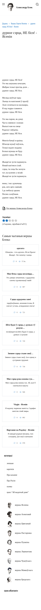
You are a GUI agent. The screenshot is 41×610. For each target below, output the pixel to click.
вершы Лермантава (23, 551)
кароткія (10, 469)
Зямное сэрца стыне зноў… (20, 353)
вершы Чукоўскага (23, 561)
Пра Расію (11, 481)
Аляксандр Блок (24, 7)
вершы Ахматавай (23, 514)
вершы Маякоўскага (24, 570)
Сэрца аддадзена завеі (20, 299)
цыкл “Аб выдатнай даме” (18, 492)
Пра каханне (12, 475)
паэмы (9, 486)
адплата (20, 248)
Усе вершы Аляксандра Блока (19, 208)
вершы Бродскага (22, 579)
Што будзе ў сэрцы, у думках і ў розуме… (20, 326)
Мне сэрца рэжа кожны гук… (20, 379)
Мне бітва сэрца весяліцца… (20, 274)
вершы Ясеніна (21, 505)
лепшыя (10, 463)
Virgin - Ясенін (20, 404)
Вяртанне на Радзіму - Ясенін (20, 430)
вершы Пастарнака (23, 533)
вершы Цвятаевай (23, 523)
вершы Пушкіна (22, 542)
